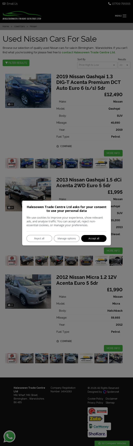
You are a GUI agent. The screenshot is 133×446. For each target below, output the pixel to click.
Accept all (93, 238)
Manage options (66, 238)
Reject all (39, 238)
